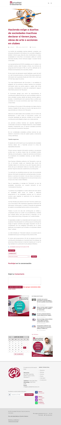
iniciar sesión (12, 289)
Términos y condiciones (13, 419)
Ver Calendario (18, 354)
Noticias (42, 372)
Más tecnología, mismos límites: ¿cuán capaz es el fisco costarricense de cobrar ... (44, 320)
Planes (41, 376)
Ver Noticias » (35, 334)
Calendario (42, 378)
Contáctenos (43, 380)
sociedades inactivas (15, 246)
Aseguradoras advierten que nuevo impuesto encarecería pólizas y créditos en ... (44, 327)
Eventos (42, 374)
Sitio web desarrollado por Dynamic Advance (18, 416)
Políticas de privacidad (13, 421)
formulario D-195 (24, 246)
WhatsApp (12, 250)
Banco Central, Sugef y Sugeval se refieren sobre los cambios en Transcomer (44, 308)
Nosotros (42, 370)
